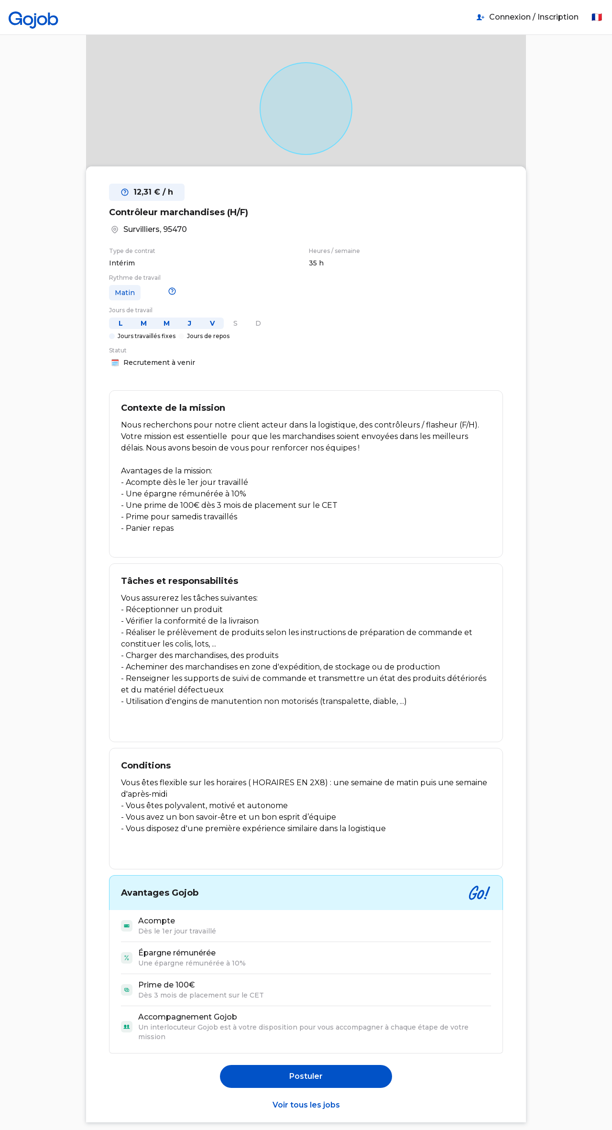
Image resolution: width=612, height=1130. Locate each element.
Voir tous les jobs (306, 1104)
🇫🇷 (596, 17)
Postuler (306, 1076)
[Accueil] (33, 17)
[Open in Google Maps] (306, 108)
